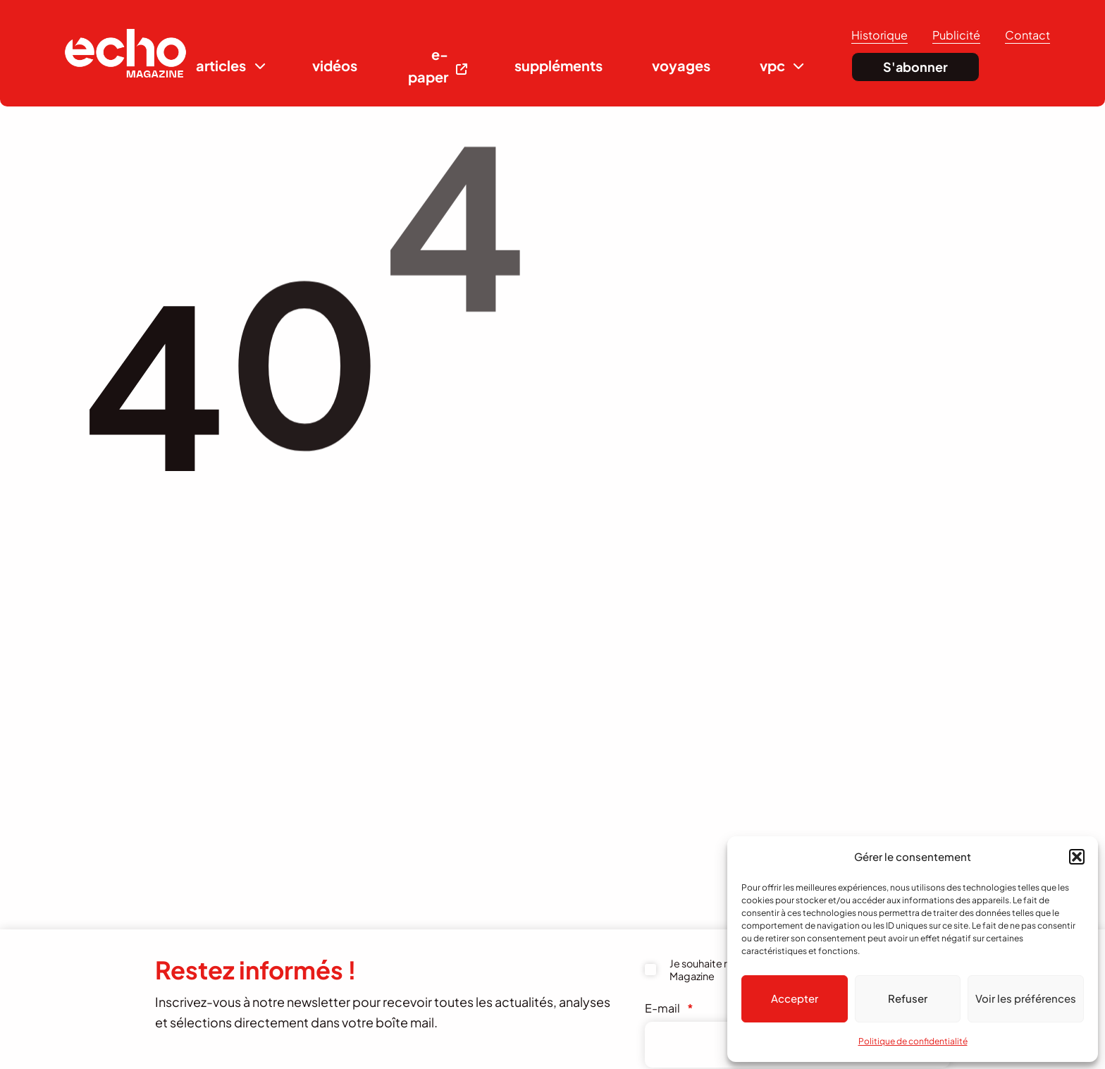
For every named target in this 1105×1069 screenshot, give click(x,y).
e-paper (428, 65)
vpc (772, 65)
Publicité (956, 35)
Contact (1027, 35)
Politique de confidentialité (913, 1041)
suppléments (558, 65)
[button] (1077, 857)
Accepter (794, 998)
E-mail (669, 1008)
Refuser (907, 998)
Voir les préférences (1025, 998)
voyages (681, 65)
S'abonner (915, 67)
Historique (879, 35)
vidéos (334, 65)
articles (221, 65)
